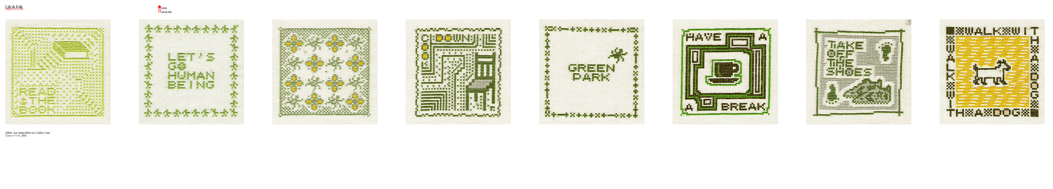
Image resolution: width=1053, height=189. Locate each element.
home (162, 7)
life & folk (165, 11)
